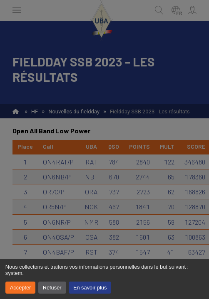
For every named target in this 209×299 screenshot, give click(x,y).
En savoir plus (90, 287)
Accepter (20, 287)
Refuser (52, 287)
